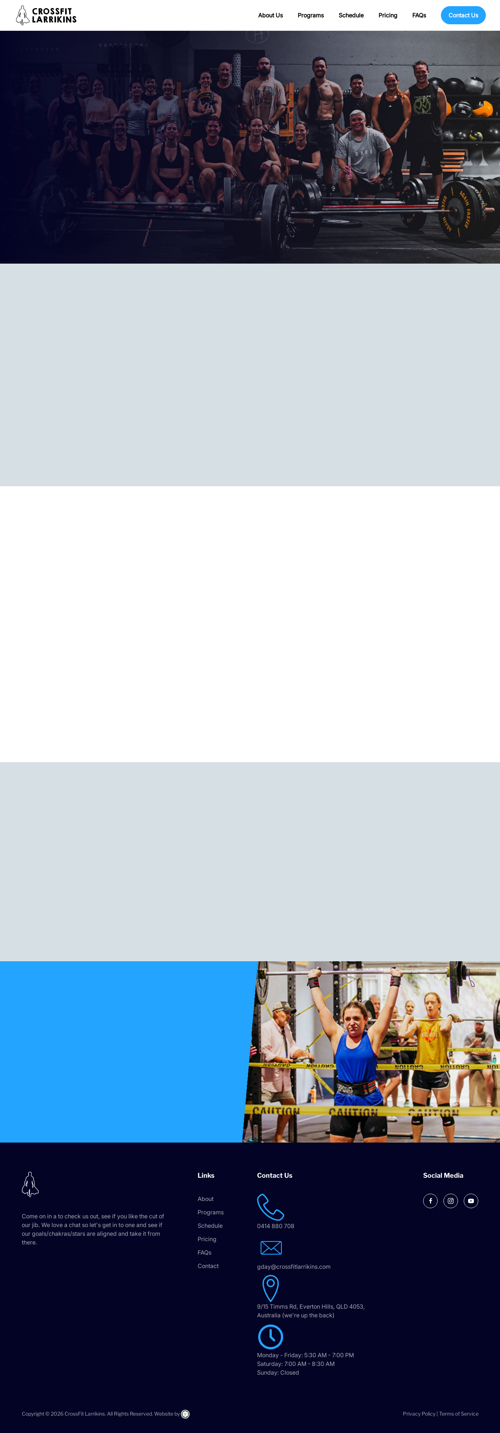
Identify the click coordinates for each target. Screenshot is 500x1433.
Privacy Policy (419, 1414)
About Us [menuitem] (270, 15)
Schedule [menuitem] (351, 15)
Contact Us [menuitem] (463, 15)
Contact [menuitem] (208, 1265)
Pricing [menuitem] (388, 15)
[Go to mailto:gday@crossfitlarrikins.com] (328, 1252)
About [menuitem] (206, 1198)
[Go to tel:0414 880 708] (328, 1212)
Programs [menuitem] (311, 15)
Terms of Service (459, 1414)
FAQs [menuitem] (419, 15)
